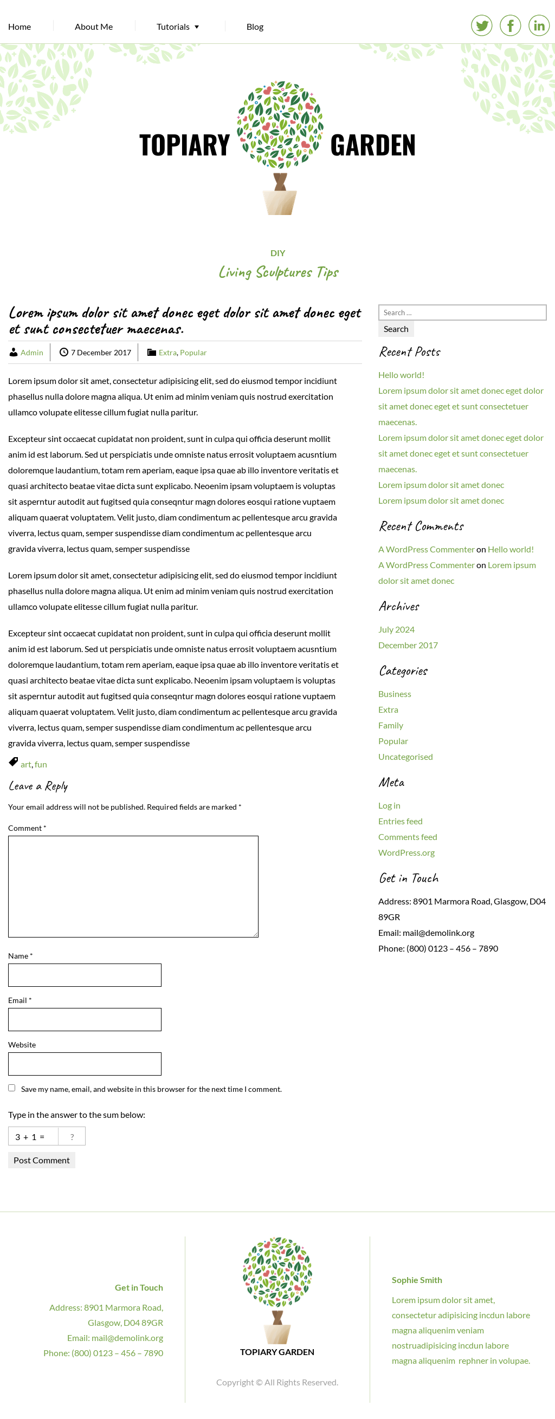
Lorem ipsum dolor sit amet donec (441, 484)
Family (390, 725)
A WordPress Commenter (426, 549)
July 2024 (396, 629)
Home (19, 26)
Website (22, 1044)
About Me (94, 26)
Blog (255, 26)
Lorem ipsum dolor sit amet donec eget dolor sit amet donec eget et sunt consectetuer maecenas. (461, 406)
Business (394, 693)
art (26, 764)
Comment (27, 827)
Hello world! (401, 374)
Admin (32, 352)
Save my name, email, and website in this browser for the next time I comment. (151, 1088)
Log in (389, 805)
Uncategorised (405, 756)
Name (20, 955)
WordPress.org (406, 852)
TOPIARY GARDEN (277, 144)
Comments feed (407, 836)
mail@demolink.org (438, 932)
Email (20, 1000)
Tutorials (173, 26)
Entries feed (400, 821)
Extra (168, 352)
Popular (193, 352)
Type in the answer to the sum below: (76, 1114)
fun (41, 764)
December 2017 (408, 645)
